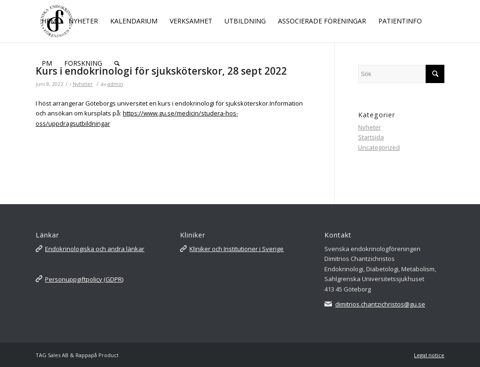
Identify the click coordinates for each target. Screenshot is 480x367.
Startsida (371, 137)
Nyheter (369, 127)
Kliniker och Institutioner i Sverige (236, 249)
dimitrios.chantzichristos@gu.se (380, 304)
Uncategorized (379, 147)
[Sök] (117, 63)
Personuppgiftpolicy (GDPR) (84, 279)
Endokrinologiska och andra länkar (94, 249)
